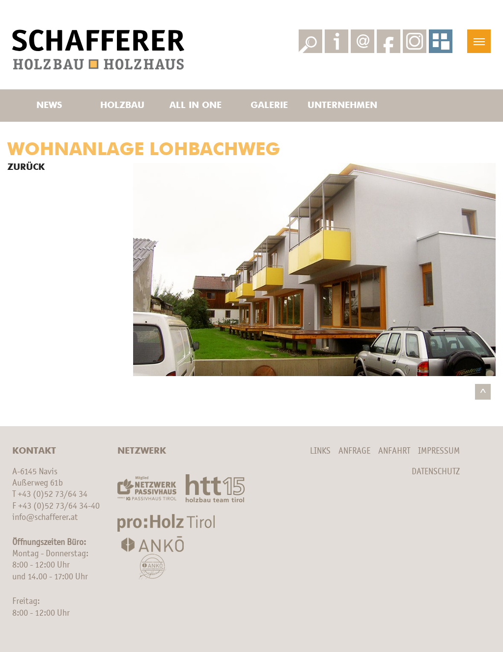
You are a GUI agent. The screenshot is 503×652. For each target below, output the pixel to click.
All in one (195, 105)
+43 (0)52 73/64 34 (52, 494)
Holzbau (122, 105)
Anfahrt (394, 451)
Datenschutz (436, 471)
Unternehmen (342, 105)
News (49, 105)
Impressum (439, 451)
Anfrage (354, 451)
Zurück (26, 167)
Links (320, 451)
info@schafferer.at (45, 517)
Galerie (269, 105)
